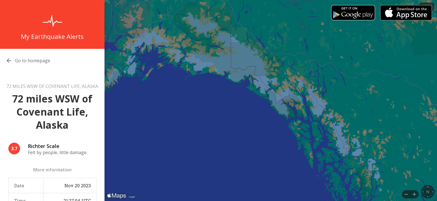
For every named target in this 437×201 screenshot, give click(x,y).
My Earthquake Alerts (52, 36)
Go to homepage (32, 61)
